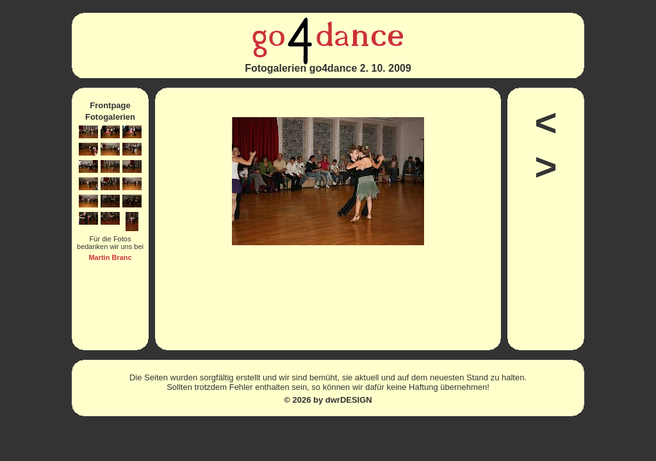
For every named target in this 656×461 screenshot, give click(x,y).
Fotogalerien (110, 117)
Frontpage (110, 105)
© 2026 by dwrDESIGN (328, 400)
